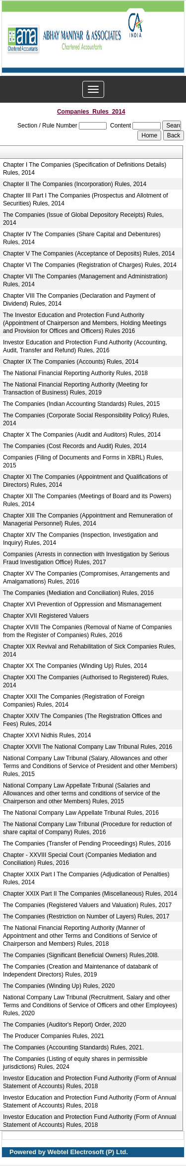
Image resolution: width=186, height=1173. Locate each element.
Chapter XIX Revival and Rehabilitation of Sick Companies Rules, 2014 (89, 650)
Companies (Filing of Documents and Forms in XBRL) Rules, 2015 (83, 461)
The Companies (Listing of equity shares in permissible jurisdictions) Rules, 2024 (75, 1062)
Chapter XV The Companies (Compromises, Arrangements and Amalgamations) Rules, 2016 (86, 577)
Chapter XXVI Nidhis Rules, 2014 (47, 735)
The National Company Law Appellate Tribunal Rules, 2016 (81, 812)
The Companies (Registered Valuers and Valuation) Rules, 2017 (87, 905)
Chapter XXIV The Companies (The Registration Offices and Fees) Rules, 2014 (82, 720)
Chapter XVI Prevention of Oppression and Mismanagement (82, 604)
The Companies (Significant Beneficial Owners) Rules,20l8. (81, 955)
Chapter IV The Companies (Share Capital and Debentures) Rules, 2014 (82, 238)
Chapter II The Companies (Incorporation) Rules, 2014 (74, 184)
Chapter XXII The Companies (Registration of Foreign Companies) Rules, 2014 (73, 700)
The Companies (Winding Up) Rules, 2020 (59, 985)
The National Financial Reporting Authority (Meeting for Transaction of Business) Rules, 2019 (75, 388)
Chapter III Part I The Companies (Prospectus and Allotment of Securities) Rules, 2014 (85, 199)
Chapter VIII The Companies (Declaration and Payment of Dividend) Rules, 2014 (79, 299)
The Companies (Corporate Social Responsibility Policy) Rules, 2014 (86, 419)
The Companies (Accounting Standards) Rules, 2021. (73, 1047)
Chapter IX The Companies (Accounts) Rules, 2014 (70, 361)
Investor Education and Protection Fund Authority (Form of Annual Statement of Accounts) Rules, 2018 (90, 1082)
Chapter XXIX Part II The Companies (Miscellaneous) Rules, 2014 (90, 893)
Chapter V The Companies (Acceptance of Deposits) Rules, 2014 (89, 253)
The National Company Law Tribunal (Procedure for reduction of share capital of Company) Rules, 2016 (87, 828)
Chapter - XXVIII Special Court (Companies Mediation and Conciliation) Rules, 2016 (80, 858)
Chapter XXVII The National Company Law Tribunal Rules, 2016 (87, 746)
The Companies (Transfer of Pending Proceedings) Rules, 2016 (87, 843)
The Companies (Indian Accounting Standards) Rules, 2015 (81, 403)
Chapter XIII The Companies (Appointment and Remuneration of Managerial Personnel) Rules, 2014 (88, 519)
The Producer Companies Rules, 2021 (53, 1036)
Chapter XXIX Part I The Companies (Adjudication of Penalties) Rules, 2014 (86, 878)
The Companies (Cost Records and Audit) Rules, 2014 (74, 446)
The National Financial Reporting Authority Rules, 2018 (75, 373)
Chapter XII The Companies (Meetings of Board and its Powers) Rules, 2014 (87, 500)
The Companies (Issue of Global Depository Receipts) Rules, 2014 (83, 218)
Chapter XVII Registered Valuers (46, 615)
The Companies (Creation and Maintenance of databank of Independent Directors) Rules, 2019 (80, 970)
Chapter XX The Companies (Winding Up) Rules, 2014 (75, 665)
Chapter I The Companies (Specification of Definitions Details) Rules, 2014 (84, 168)
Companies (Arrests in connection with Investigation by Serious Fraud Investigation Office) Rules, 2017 (86, 558)
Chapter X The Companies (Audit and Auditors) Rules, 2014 (82, 434)
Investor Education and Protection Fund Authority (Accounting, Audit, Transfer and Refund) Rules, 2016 (85, 346)
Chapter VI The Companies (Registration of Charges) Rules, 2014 (90, 264)
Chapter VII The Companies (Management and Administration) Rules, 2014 (85, 280)
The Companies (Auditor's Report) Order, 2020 (64, 1024)
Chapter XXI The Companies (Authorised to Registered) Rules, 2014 (86, 681)
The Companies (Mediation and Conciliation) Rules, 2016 (78, 592)
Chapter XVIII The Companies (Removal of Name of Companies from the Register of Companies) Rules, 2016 (87, 631)
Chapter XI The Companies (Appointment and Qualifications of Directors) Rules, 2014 (85, 480)
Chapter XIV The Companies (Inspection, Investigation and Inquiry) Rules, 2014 (80, 538)
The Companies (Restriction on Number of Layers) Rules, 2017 (86, 916)
